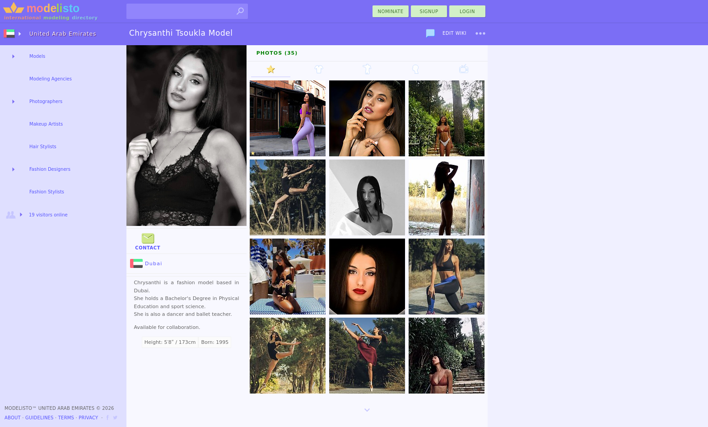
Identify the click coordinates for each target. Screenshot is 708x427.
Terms (66, 417)
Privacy (88, 417)
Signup (429, 11)
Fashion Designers (49, 169)
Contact (147, 240)
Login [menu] (467, 11)
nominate (391, 11)
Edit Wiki (454, 33)
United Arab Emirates (62, 34)
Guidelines (39, 417)
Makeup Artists (46, 124)
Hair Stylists (42, 146)
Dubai (146, 264)
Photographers (45, 101)
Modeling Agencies (50, 78)
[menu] (480, 33)
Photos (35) (277, 53)
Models (37, 56)
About (13, 417)
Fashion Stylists (46, 191)
